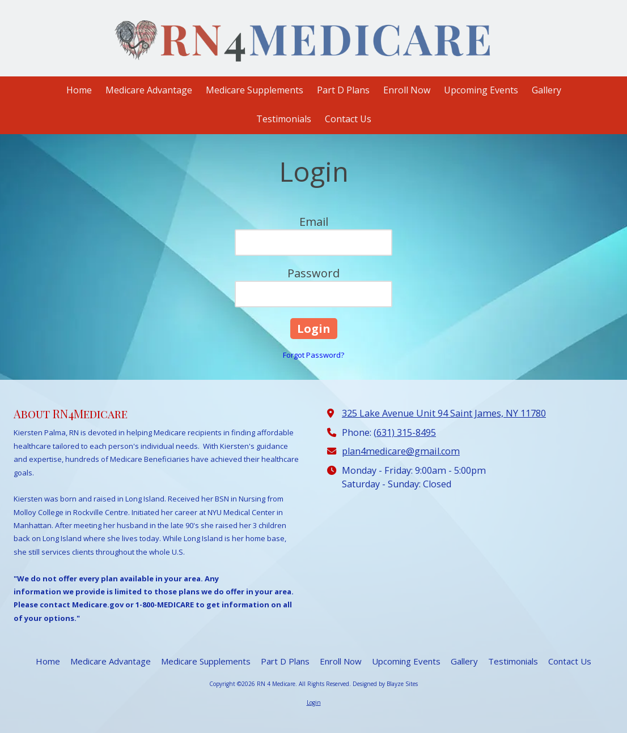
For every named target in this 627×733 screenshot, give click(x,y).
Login (314, 702)
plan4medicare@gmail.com (401, 451)
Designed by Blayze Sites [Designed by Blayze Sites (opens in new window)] (385, 684)
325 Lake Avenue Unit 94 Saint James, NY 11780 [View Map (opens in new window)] (444, 413)
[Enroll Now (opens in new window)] (406, 90)
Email (313, 221)
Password (313, 273)
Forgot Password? (313, 355)
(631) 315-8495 (405, 432)
